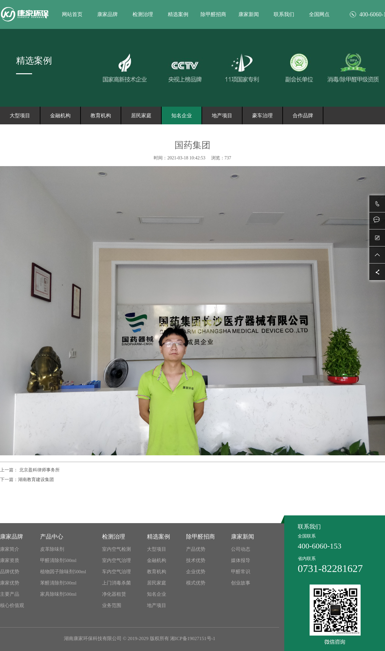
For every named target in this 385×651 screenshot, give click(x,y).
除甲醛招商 (213, 14)
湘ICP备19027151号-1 (192, 638)
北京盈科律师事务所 (39, 470)
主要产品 (9, 594)
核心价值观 (12, 605)
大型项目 (20, 115)
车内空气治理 (116, 571)
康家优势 (9, 582)
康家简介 (9, 549)
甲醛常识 (240, 571)
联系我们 (284, 14)
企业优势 (195, 571)
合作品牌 (303, 115)
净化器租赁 (114, 594)
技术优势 (195, 560)
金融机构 (60, 115)
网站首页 (72, 14)
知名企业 (181, 115)
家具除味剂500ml (58, 594)
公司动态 (240, 549)
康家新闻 (248, 14)
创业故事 (240, 582)
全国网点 (319, 14)
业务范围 (111, 605)
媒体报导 (240, 560)
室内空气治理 (116, 560)
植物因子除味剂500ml (63, 571)
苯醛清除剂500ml (58, 582)
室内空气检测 (116, 549)
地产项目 (222, 115)
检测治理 (143, 14)
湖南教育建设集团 (36, 479)
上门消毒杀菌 (116, 582)
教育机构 (100, 115)
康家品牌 (107, 14)
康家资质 (9, 560)
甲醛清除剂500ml (58, 560)
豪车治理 (262, 115)
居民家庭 (141, 115)
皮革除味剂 (52, 549)
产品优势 (195, 549)
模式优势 (195, 582)
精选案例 (178, 14)
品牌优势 (9, 571)
